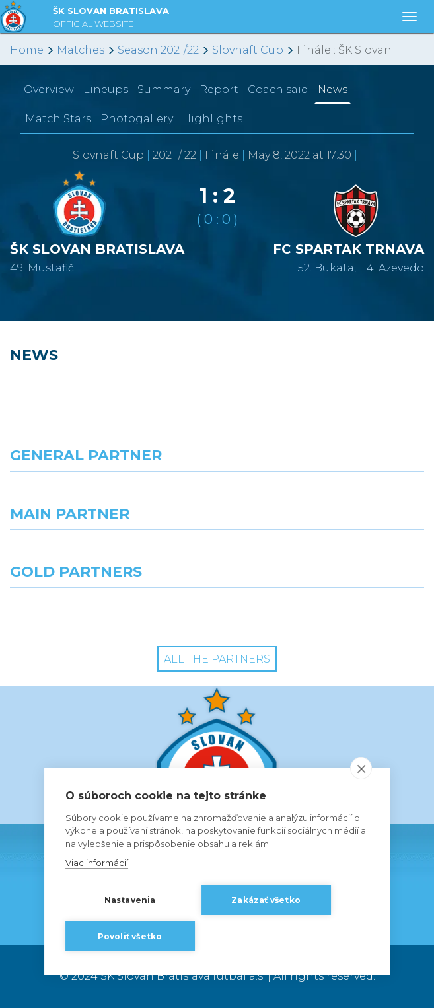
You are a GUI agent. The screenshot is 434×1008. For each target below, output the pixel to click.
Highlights (212, 118)
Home (27, 50)
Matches (80, 50)
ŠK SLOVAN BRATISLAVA (111, 18)
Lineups (105, 89)
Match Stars (58, 118)
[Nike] (217, 495)
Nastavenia (130, 900)
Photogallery (136, 118)
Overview (49, 89)
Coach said (278, 89)
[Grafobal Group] (326, 611)
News (332, 89)
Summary (163, 89)
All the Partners (217, 659)
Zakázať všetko (266, 900)
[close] (361, 768)
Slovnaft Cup (247, 50)
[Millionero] (326, 553)
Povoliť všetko (130, 936)
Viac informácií (96, 863)
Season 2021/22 (158, 50)
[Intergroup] (108, 611)
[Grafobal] (108, 553)
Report (218, 89)
